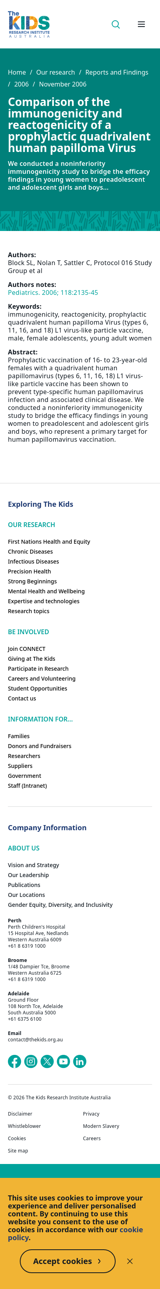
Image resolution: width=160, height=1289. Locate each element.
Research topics (29, 611)
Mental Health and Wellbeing (46, 591)
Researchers (24, 756)
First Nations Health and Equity (49, 541)
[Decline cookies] (130, 1261)
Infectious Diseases (33, 561)
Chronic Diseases (30, 551)
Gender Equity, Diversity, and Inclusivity (60, 904)
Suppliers (20, 766)
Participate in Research (38, 668)
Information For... (40, 719)
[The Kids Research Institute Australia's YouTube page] (63, 1061)
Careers (92, 1138)
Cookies (17, 1138)
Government (24, 775)
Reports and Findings (116, 72)
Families (19, 736)
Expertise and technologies (44, 601)
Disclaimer (20, 1114)
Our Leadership (28, 875)
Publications (24, 885)
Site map (18, 1151)
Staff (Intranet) (27, 785)
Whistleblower (24, 1126)
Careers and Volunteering (42, 678)
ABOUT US (24, 848)
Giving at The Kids (31, 658)
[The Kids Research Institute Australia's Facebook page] (14, 1061)
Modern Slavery (101, 1126)
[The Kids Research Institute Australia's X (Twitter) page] (47, 1061)
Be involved (28, 632)
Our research (55, 72)
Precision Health (29, 571)
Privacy (91, 1114)
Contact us (22, 698)
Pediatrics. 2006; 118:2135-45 (53, 292)
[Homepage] (29, 24)
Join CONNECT (27, 648)
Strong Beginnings (32, 581)
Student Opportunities (37, 688)
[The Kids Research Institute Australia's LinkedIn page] (79, 1061)
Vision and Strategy (33, 865)
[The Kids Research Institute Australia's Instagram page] (31, 1061)
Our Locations (26, 894)
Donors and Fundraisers (39, 746)
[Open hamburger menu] (141, 24)
